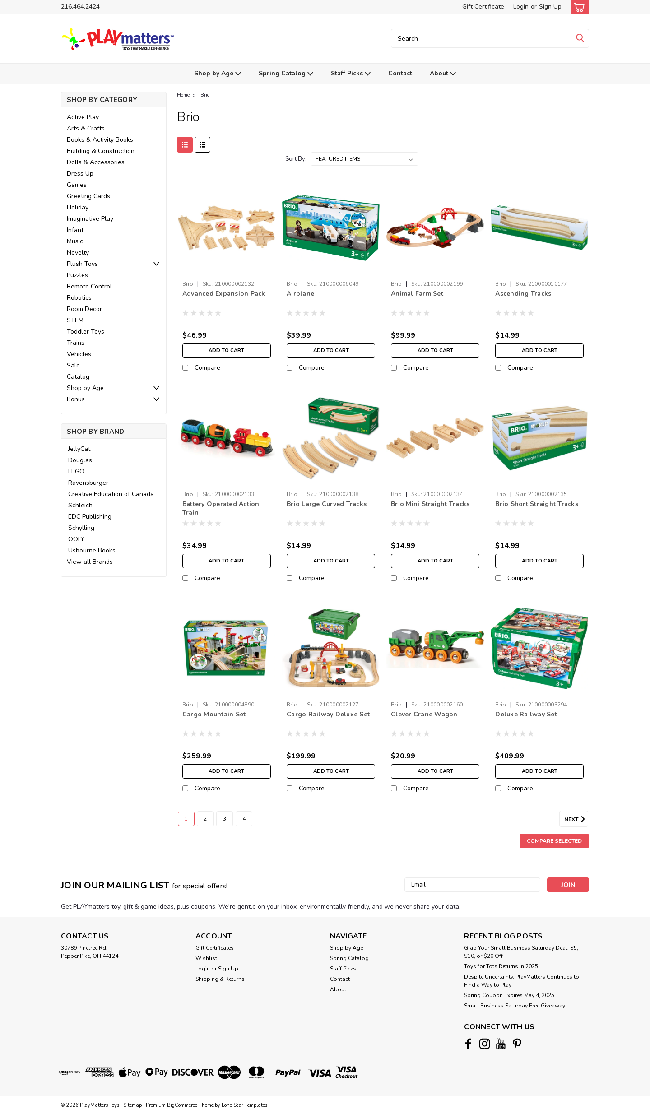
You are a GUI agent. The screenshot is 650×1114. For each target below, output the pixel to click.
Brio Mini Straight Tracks (430, 504)
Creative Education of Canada (111, 494)
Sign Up (550, 6)
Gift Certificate (483, 6)
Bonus (76, 399)
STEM (75, 320)
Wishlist (206, 958)
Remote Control (89, 286)
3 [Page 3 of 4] (224, 818)
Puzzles (77, 275)
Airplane (300, 293)
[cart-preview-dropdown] (577, 7)
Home (183, 95)
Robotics (79, 297)
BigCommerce (182, 1105)
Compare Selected (554, 841)
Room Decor (84, 309)
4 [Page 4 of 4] (244, 818)
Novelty (78, 252)
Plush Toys (82, 264)
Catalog (78, 376)
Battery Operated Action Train (221, 508)
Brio (204, 95)
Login (521, 6)
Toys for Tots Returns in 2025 (501, 966)
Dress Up (80, 173)
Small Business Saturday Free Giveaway (514, 1005)
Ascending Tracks (523, 293)
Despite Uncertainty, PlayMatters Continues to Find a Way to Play (521, 981)
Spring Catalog (286, 74)
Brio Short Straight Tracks (536, 504)
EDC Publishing (89, 516)
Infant (75, 230)
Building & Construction (101, 151)
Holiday (77, 207)
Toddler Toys (85, 331)
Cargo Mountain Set (214, 714)
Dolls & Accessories (96, 162)
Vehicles (79, 354)
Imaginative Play (90, 218)
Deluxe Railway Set (526, 714)
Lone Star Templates (244, 1105)
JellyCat (79, 449)
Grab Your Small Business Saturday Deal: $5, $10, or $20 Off (521, 952)
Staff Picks (351, 74)
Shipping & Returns (220, 979)
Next (576, 819)
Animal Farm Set (417, 293)
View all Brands (90, 561)
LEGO (76, 471)
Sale (73, 365)
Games (77, 185)
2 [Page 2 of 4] (205, 818)
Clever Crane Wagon (424, 714)
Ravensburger (88, 482)
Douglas (80, 460)
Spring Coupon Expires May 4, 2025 (509, 995)
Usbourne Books (92, 550)
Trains (75, 343)
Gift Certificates (214, 948)
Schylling (81, 528)
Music (75, 241)
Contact (400, 73)
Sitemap (132, 1105)
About (443, 74)
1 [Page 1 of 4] (186, 818)
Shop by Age (217, 74)
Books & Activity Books (100, 139)
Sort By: (295, 159)
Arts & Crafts (86, 128)
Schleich (80, 505)
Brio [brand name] (187, 284)
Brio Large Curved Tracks (327, 504)
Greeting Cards (88, 196)
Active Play (83, 117)
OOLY (76, 539)
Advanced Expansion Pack (223, 293)
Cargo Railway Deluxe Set (328, 714)
